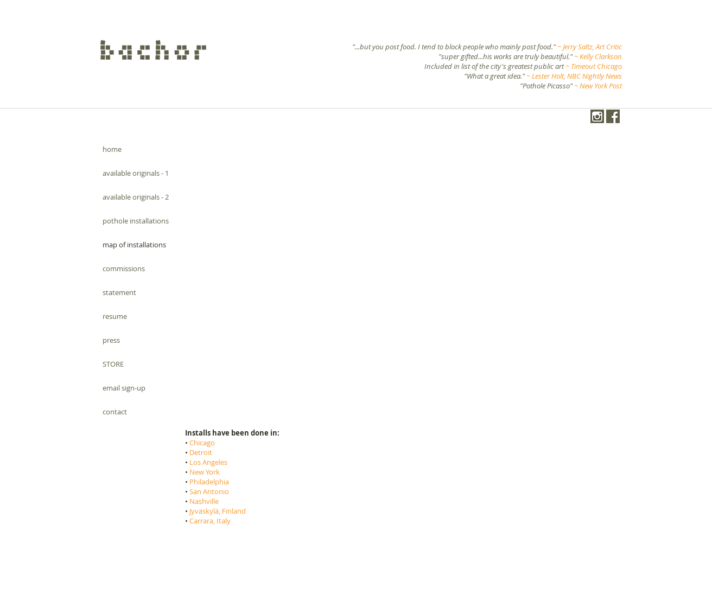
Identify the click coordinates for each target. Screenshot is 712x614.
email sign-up (124, 388)
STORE (113, 364)
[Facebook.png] (613, 116)
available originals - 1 (136, 173)
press (111, 340)
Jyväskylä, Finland (217, 511)
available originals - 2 (136, 197)
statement (119, 292)
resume (115, 316)
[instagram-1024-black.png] (597, 116)
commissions (124, 268)
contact (115, 412)
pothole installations (136, 221)
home (112, 149)
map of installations (134, 245)
